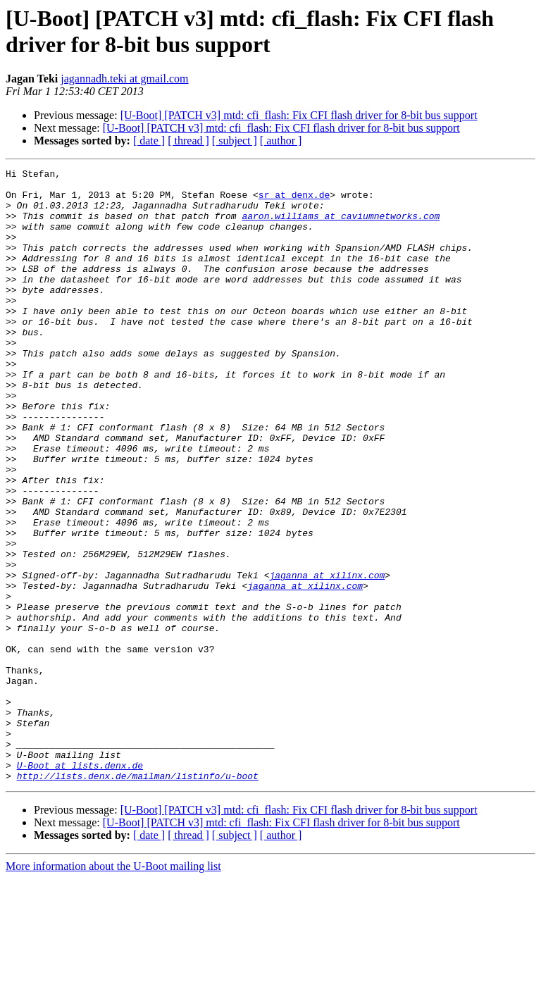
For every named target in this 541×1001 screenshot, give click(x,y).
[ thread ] (188, 141)
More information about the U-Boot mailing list (113, 989)
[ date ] (149, 141)
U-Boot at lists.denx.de (80, 885)
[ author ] (281, 141)
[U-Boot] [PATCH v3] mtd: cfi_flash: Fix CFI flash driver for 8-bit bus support (299, 115)
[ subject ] (234, 141)
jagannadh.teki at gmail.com (124, 79)
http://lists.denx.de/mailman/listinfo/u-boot (138, 898)
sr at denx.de (294, 200)
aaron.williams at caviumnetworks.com (341, 226)
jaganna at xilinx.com (327, 657)
